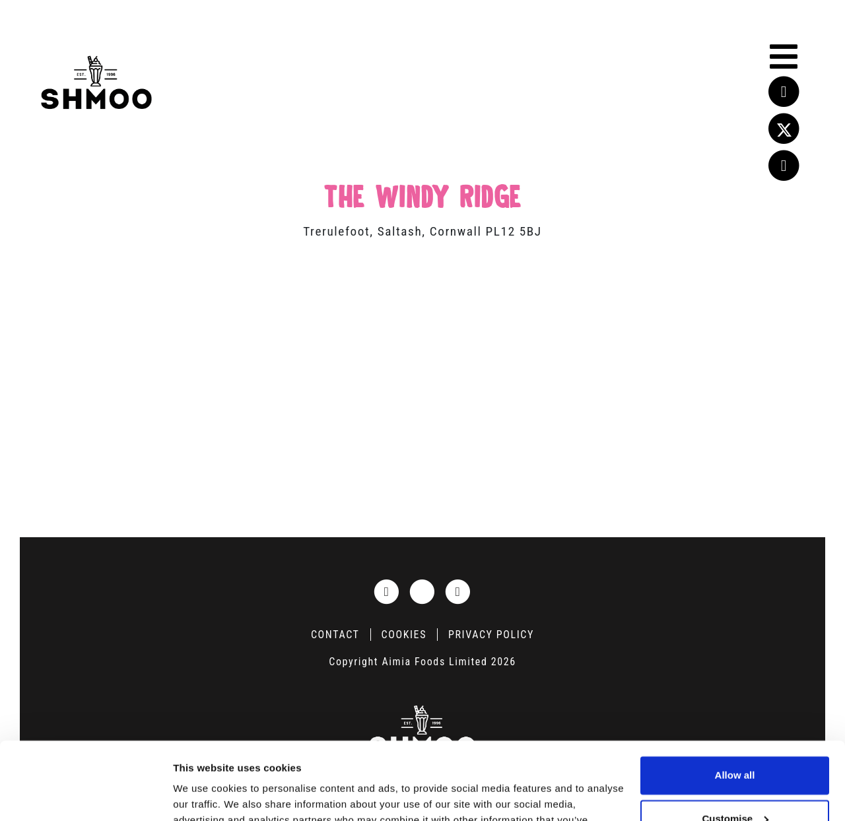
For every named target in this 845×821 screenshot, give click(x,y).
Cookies (404, 634)
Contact (335, 634)
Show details (203, 795)
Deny (735, 784)
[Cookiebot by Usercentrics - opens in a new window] (85, 795)
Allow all (735, 698)
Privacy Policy (491, 634)
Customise (735, 740)
